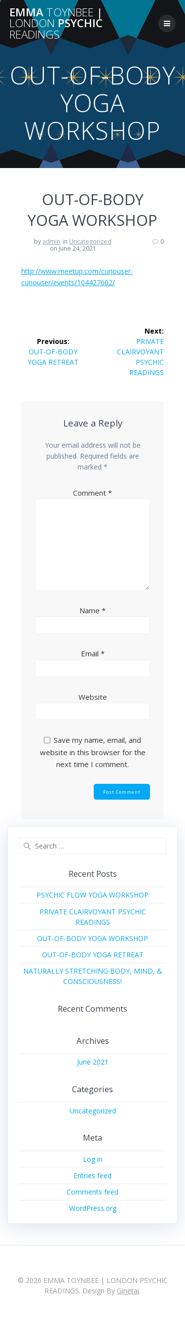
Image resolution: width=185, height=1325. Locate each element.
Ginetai (128, 1290)
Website (92, 697)
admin (51, 241)
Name (92, 610)
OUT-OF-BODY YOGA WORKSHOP (92, 938)
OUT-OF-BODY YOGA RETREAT (93, 954)
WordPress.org (92, 1208)
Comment (92, 493)
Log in (93, 1159)
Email (93, 653)
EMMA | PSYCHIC (56, 23)
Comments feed (92, 1192)
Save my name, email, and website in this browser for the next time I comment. (93, 752)
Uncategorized (90, 241)
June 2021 (93, 1062)
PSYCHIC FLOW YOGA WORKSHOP (92, 894)
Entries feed (92, 1175)
